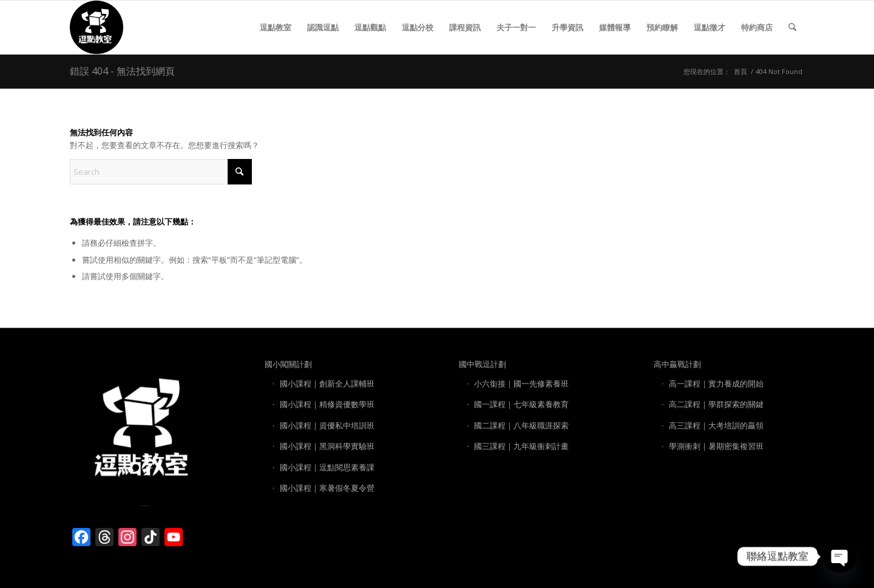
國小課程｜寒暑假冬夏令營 (327, 487)
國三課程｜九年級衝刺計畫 (521, 446)
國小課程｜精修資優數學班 (327, 404)
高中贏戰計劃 (677, 364)
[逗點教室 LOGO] (96, 27)
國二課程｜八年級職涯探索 (521, 425)
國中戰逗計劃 (482, 364)
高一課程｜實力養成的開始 (716, 383)
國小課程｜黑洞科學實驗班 (327, 446)
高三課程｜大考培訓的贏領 (716, 425)
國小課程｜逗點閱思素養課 (327, 467)
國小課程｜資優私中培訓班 (327, 425)
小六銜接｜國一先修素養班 (521, 383)
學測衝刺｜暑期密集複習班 (716, 446)
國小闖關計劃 (288, 364)
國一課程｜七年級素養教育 (521, 404)
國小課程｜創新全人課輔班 (327, 383)
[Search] (792, 27)
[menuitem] (275, 27)
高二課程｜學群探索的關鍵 (716, 404)
